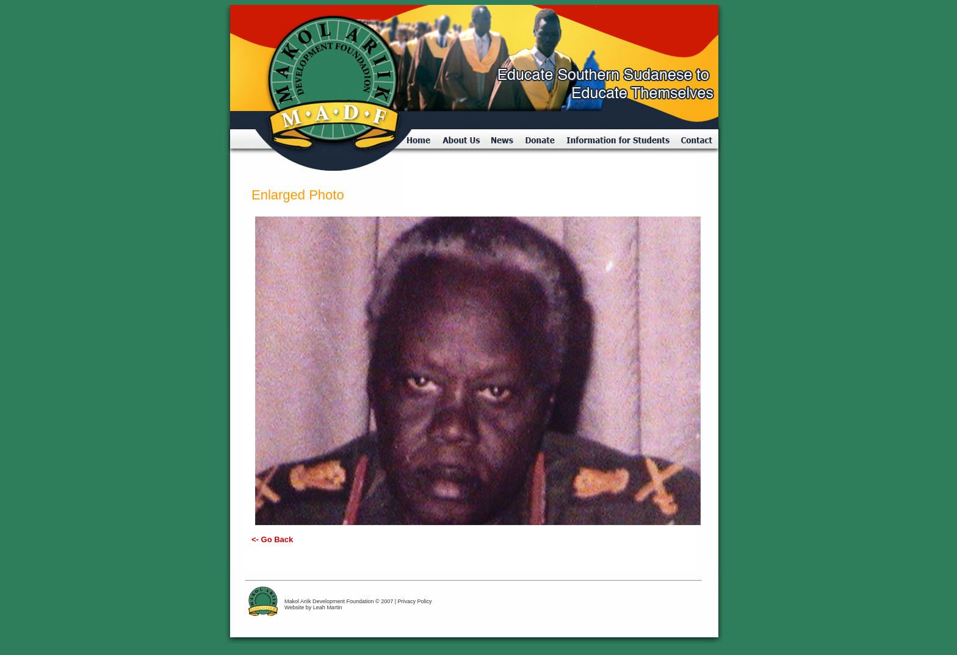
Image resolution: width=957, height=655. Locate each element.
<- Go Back (272, 539)
